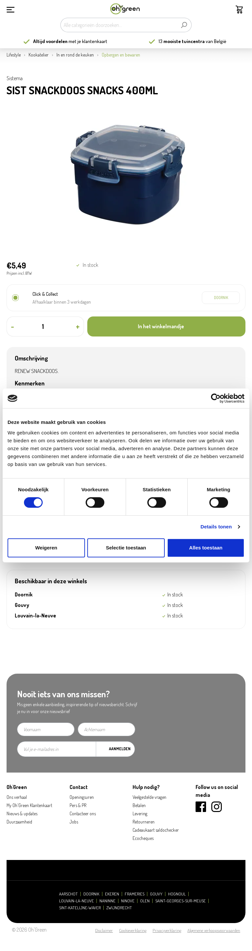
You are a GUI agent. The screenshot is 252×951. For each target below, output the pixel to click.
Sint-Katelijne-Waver (80, 908)
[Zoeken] (184, 25)
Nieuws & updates (22, 813)
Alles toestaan (205, 547)
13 (181, 41)
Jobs (74, 821)
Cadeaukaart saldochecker (156, 830)
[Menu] (10, 9)
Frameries (134, 894)
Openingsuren (82, 797)
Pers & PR (78, 805)
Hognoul (177, 894)
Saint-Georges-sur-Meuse (180, 901)
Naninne (107, 901)
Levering (140, 813)
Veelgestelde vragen (149, 797)
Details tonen (216, 526)
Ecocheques (143, 838)
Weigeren (46, 547)
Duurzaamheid (19, 821)
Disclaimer (104, 930)
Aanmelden (120, 748)
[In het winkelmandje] (166, 326)
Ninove (128, 901)
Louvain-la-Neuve (76, 901)
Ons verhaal (17, 797)
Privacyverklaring (167, 930)
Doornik (91, 894)
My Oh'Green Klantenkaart (29, 805)
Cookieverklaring (132, 930)
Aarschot (68, 894)
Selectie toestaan (126, 547)
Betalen (139, 805)
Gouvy (156, 894)
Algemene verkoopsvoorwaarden (213, 930)
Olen (145, 901)
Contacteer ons (83, 813)
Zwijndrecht (119, 908)
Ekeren (112, 894)
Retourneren (144, 821)
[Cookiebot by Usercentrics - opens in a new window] (215, 398)
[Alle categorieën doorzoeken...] (118, 25)
